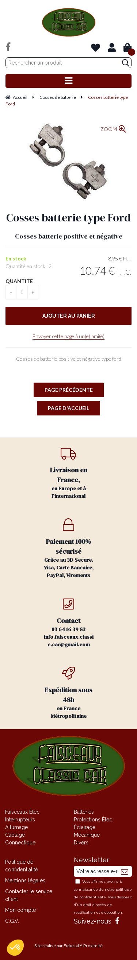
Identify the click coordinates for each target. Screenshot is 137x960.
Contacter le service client (28, 895)
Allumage (16, 827)
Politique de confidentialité (21, 865)
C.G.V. (12, 921)
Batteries (84, 812)
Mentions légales (25, 880)
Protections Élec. (93, 819)
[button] (15, 947)
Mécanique (87, 835)
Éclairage (84, 827)
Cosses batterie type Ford (68, 217)
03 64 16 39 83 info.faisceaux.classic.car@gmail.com (68, 622)
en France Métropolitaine (68, 693)
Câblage (15, 835)
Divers (81, 842)
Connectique (20, 842)
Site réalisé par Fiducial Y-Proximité (68, 945)
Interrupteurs (20, 819)
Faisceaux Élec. (23, 812)
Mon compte (20, 910)
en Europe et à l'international (68, 473)
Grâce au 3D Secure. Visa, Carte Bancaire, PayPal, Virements (68, 548)
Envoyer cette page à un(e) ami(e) (68, 336)
